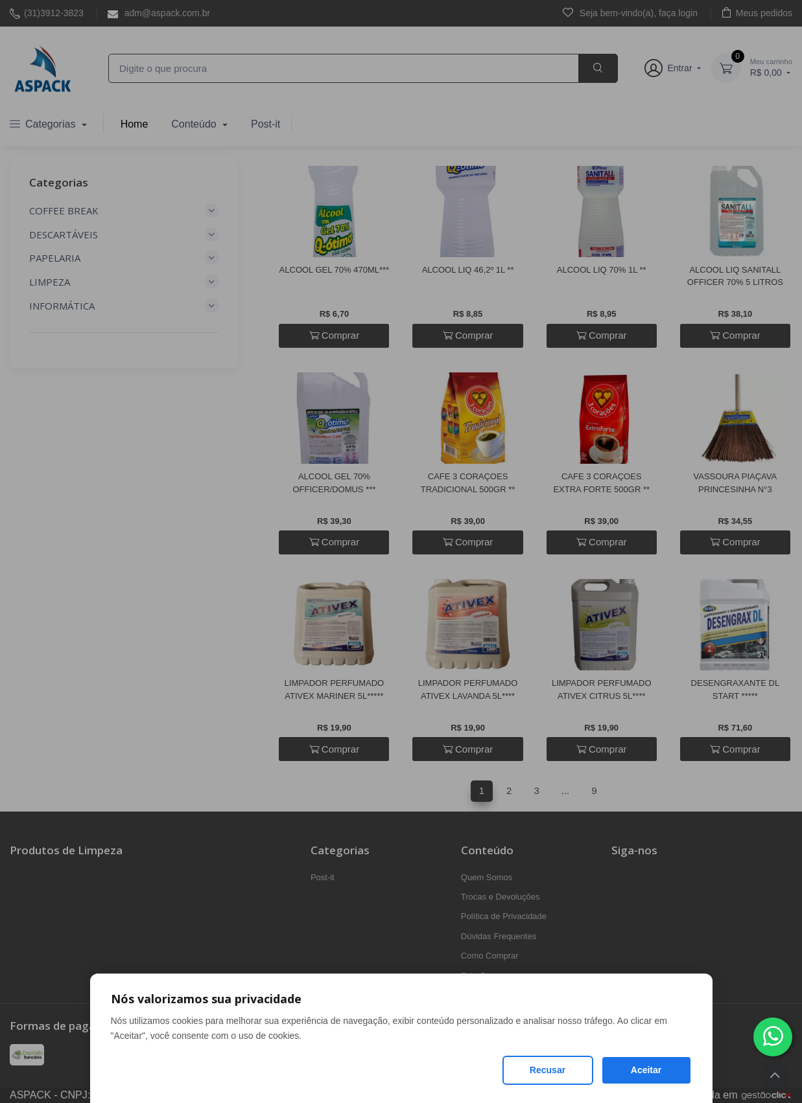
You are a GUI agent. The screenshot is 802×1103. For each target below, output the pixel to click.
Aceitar (646, 1070)
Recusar (547, 1070)
